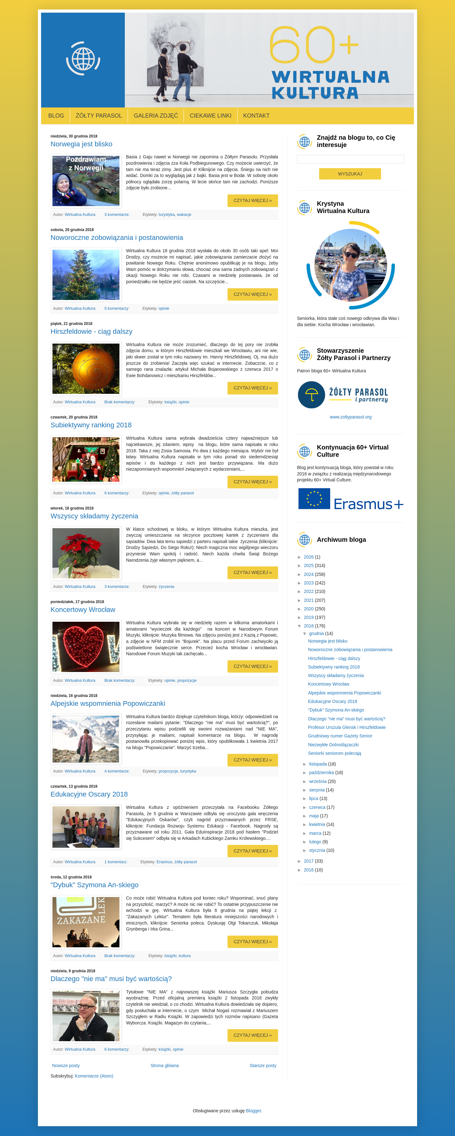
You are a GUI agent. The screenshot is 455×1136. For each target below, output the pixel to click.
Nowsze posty (66, 1065)
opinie (164, 308)
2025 (309, 565)
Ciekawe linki (210, 116)
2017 (309, 861)
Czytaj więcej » (253, 200)
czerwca (317, 807)
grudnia (317, 633)
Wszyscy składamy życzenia (94, 516)
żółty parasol (182, 493)
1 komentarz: (116, 862)
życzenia (166, 586)
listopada (318, 763)
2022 (309, 591)
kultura (185, 956)
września (318, 781)
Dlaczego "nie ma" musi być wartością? (111, 979)
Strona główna (164, 1065)
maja (314, 815)
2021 (309, 600)
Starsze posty (263, 1065)
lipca (314, 798)
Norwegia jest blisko (81, 144)
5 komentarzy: (117, 308)
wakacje (184, 214)
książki (171, 402)
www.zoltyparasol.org (351, 416)
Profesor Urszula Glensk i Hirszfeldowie (347, 727)
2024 (309, 574)
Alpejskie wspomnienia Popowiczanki (108, 703)
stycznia (317, 850)
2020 (309, 608)
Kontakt (256, 116)
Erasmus (165, 862)
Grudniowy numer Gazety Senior (340, 735)
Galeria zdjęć (156, 116)
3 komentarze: (117, 214)
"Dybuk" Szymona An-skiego (95, 885)
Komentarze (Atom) (94, 1075)
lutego (315, 841)
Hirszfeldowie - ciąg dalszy (91, 331)
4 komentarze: (117, 771)
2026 (309, 556)
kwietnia (317, 824)
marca (316, 833)
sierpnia (317, 789)
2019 (309, 617)
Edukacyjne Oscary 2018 (89, 794)
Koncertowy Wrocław (83, 610)
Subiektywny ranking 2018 (91, 425)
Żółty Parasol (99, 116)
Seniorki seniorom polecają (334, 753)
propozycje (187, 680)
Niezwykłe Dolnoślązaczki (333, 744)
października (322, 772)
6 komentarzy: (117, 493)
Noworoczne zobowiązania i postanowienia (117, 237)
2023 (309, 582)
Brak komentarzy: (120, 402)
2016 (309, 869)
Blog (56, 116)
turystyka (167, 214)
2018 (309, 625)
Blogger (253, 1110)
